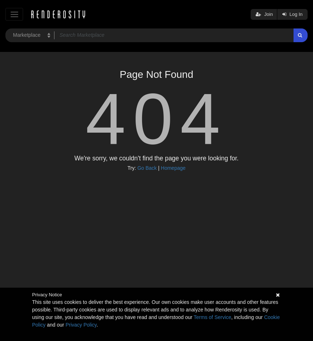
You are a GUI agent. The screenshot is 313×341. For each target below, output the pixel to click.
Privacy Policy (81, 325)
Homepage (173, 168)
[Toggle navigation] (14, 14)
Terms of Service (212, 317)
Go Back (147, 168)
